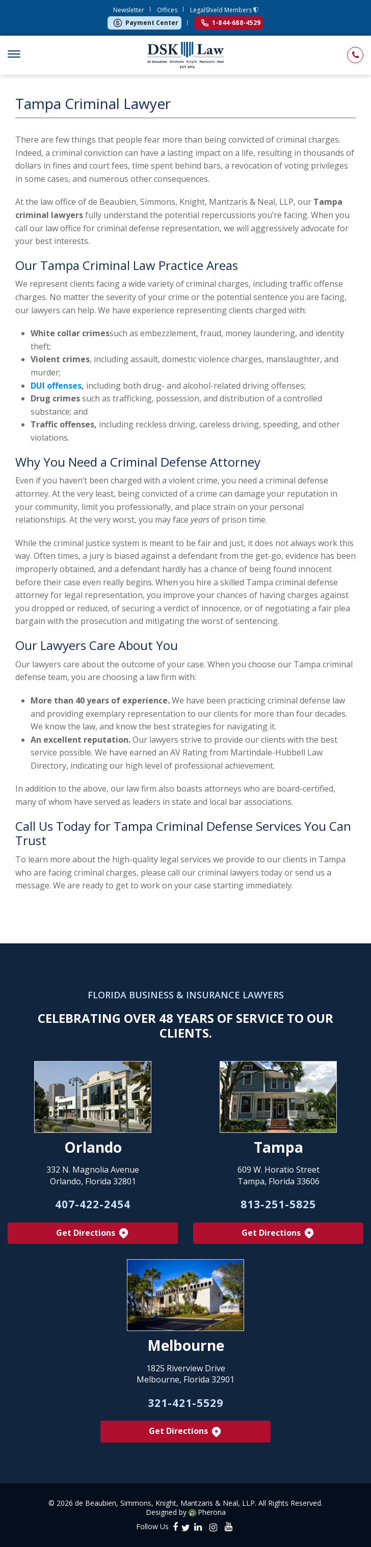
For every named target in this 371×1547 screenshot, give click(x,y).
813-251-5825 (278, 1204)
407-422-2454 (92, 1204)
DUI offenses (56, 385)
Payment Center (145, 23)
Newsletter (128, 10)
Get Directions (93, 1233)
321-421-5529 (185, 1403)
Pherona (212, 1512)
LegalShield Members (221, 10)
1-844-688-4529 (230, 22)
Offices (167, 10)
